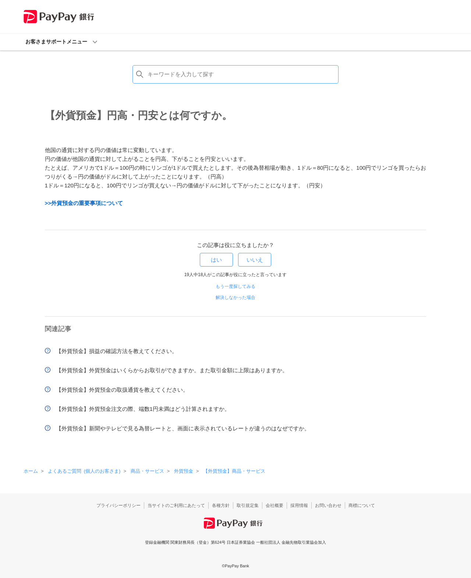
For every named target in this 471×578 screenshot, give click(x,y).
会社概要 (274, 505)
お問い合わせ (328, 505)
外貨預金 (183, 471)
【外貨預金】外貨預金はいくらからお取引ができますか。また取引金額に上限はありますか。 (172, 370)
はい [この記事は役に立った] (216, 260)
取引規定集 (248, 505)
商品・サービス (147, 471)
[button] (235, 42)
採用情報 (299, 505)
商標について (361, 505)
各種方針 (221, 505)
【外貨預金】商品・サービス (234, 471)
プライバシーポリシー (118, 505)
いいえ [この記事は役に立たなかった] (255, 260)
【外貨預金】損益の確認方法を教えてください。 (116, 351)
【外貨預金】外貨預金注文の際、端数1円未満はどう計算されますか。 (143, 409)
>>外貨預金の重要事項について (84, 203)
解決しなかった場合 (235, 297)
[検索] (235, 74)
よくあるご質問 (84, 471)
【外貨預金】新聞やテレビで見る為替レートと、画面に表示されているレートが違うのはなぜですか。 (183, 428)
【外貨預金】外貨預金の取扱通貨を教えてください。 (122, 390)
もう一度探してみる (235, 286)
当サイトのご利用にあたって (176, 505)
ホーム (31, 471)
